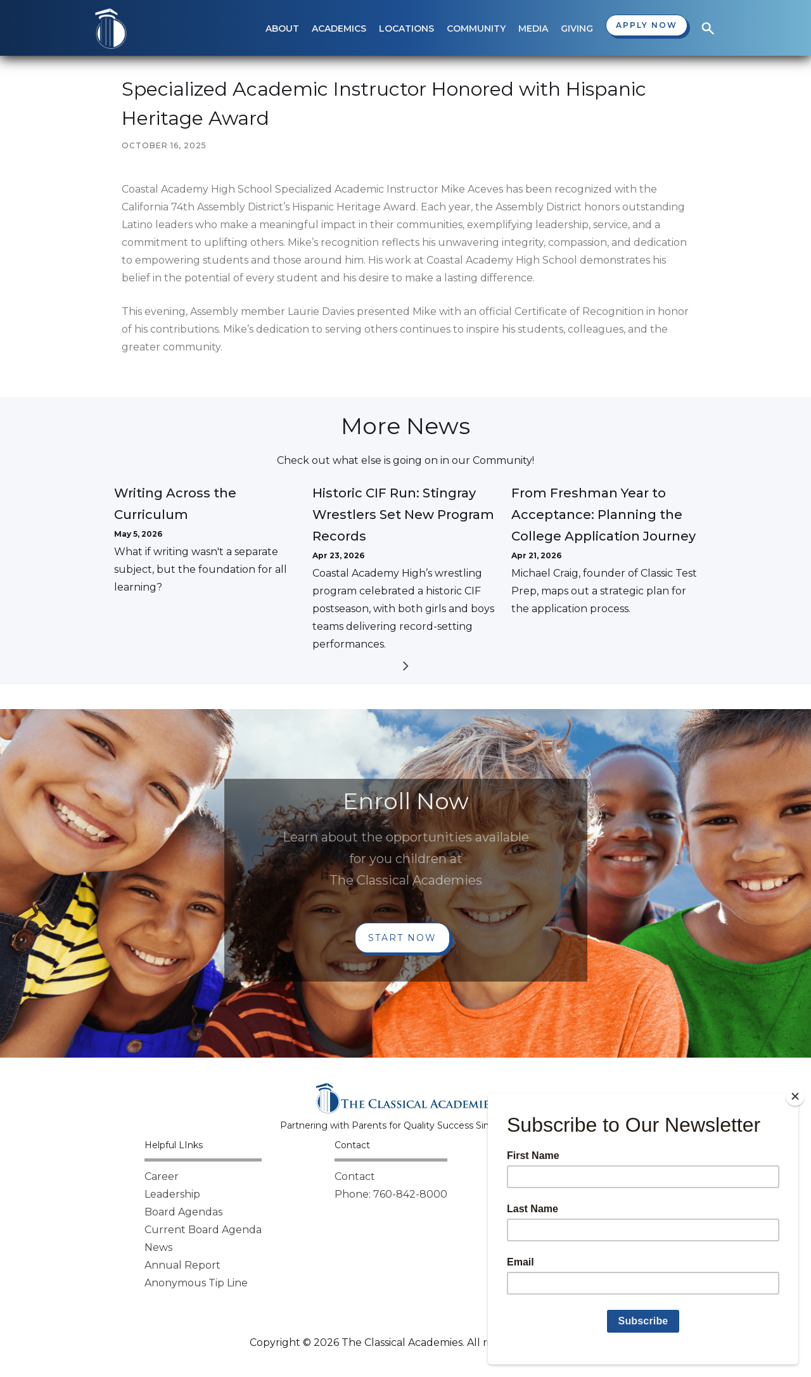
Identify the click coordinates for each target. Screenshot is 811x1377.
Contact (355, 1176)
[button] (282, 28)
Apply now (646, 25)
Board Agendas (183, 1212)
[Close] (795, 1096)
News (158, 1247)
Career (161, 1176)
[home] (111, 28)
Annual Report (182, 1265)
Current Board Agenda (203, 1230)
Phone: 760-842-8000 (391, 1194)
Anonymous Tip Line (196, 1283)
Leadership (172, 1194)
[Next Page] (405, 668)
